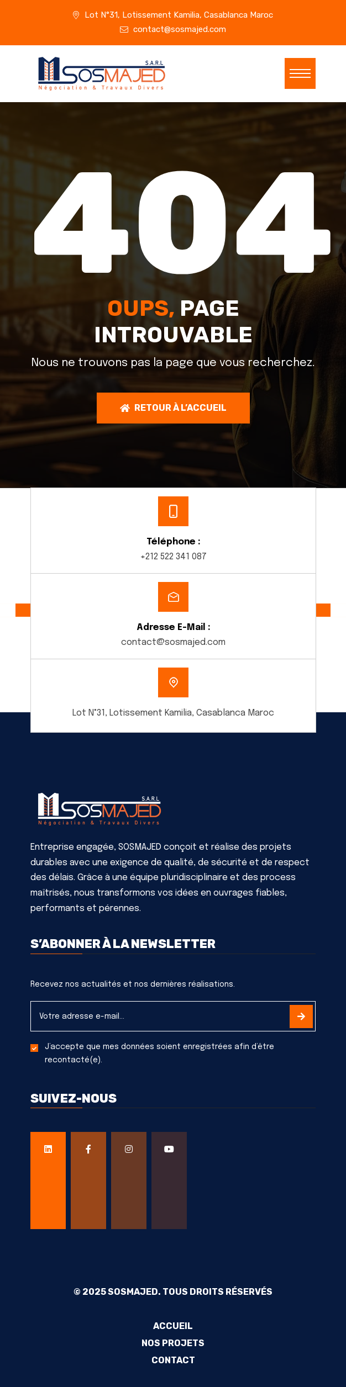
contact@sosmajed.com (179, 29)
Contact (173, 1360)
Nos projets (173, 1343)
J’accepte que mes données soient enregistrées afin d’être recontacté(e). (159, 1053)
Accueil (173, 1326)
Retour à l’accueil (173, 408)
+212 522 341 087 (173, 557)
